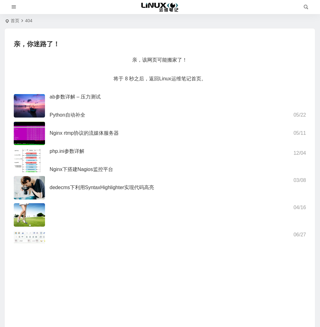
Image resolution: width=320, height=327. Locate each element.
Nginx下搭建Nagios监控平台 (81, 169)
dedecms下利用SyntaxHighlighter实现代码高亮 (102, 187)
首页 (15, 20)
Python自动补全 (67, 115)
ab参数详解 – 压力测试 (75, 96)
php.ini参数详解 (67, 151)
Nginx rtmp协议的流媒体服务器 (84, 133)
